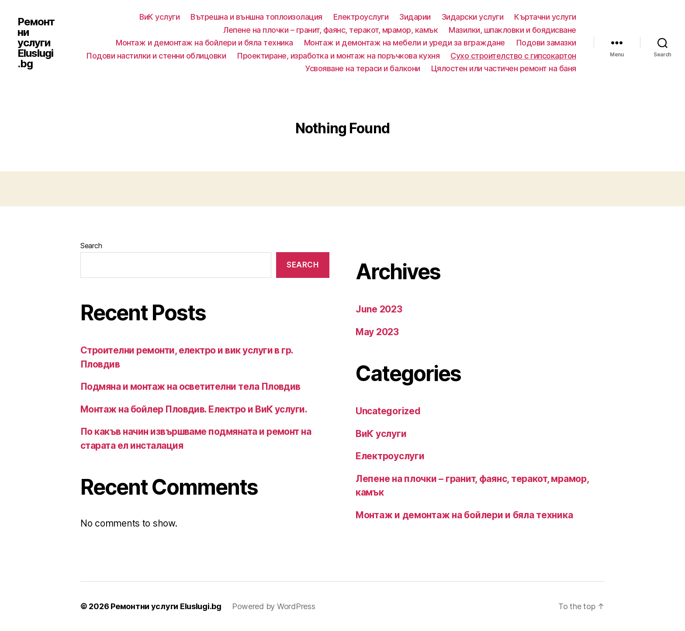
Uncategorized (388, 411)
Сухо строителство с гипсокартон (513, 55)
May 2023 (377, 331)
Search (91, 245)
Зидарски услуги (473, 16)
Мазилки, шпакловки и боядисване (512, 30)
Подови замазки (546, 42)
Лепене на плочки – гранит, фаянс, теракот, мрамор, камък (330, 30)
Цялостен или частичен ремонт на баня (503, 68)
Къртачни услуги (545, 16)
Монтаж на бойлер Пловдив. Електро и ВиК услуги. (193, 409)
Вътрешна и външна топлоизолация (256, 16)
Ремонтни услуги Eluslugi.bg (36, 43)
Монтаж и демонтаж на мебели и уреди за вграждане (404, 42)
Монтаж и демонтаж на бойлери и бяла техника (204, 42)
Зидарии (415, 16)
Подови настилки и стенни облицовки (156, 55)
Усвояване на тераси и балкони (362, 68)
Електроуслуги (361, 16)
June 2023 (379, 309)
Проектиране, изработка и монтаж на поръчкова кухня (338, 55)
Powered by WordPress (273, 606)
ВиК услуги (159, 16)
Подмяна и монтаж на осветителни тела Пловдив (190, 386)
